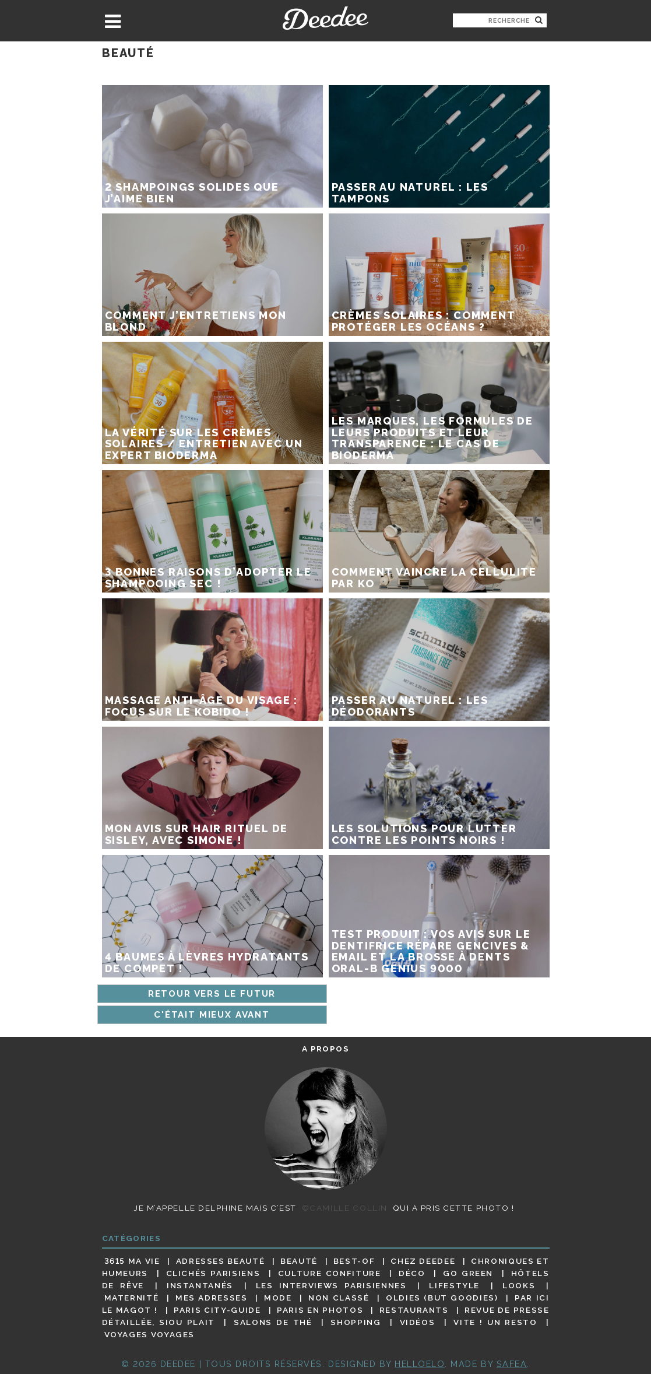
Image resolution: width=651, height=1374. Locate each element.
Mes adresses (211, 1297)
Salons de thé (273, 1322)
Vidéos (417, 1322)
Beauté (299, 1261)
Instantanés (200, 1285)
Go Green (468, 1273)
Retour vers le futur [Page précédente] (212, 994)
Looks (518, 1285)
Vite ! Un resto (495, 1322)
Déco (412, 1273)
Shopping (355, 1322)
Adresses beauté (220, 1261)
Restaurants (414, 1310)
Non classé (338, 1297)
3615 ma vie (132, 1261)
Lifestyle (454, 1285)
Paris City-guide (217, 1310)
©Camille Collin (345, 1207)
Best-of (354, 1261)
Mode (278, 1297)
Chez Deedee (422, 1261)
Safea (512, 1364)
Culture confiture (329, 1273)
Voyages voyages (149, 1335)
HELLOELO (420, 1364)
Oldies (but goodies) (442, 1297)
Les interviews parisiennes (331, 1285)
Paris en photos (320, 1310)
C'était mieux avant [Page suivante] (212, 1015)
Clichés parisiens (213, 1273)
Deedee (325, 18)
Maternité (131, 1297)
